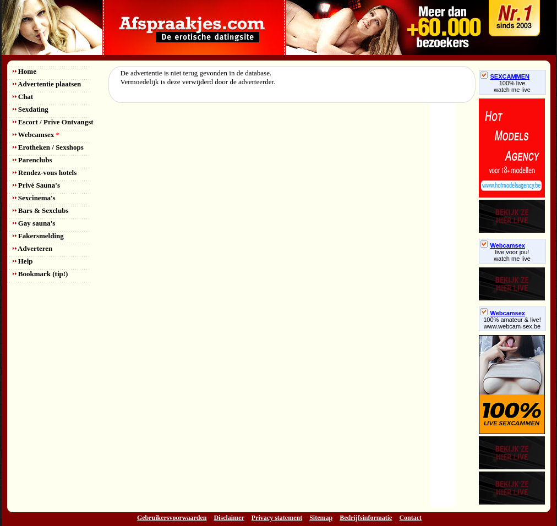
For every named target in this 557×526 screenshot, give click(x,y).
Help (23, 261)
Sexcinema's (34, 198)
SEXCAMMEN (505, 76)
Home (24, 71)
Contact (410, 518)
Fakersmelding (38, 236)
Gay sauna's (34, 223)
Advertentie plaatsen (47, 84)
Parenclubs (32, 160)
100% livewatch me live (512, 86)
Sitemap (320, 518)
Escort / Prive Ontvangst (53, 122)
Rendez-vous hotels (45, 172)
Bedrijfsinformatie (366, 518)
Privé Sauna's (36, 185)
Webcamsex (36, 134)
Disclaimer (229, 518)
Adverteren (33, 248)
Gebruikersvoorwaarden (172, 518)
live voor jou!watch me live (512, 255)
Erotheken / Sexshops (48, 147)
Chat (23, 96)
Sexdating (30, 109)
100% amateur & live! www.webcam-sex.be (512, 323)
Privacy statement (277, 518)
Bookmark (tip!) (40, 274)
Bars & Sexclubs (41, 210)
